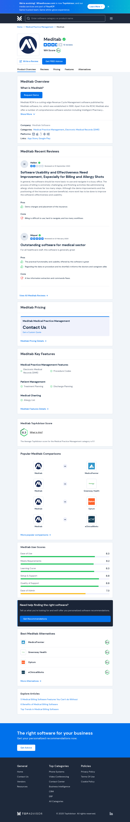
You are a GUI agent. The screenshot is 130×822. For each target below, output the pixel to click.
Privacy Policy (88, 771)
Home (20, 771)
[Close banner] (108, 6)
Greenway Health (37, 652)
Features (69, 69)
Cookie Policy (88, 781)
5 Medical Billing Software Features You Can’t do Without (49, 699)
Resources (22, 786)
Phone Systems (56, 771)
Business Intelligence (59, 786)
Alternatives (84, 69)
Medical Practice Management (48, 129)
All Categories (56, 801)
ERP (51, 796)
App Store (33, 138)
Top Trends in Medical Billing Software (40, 709)
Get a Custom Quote (32, 332)
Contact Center (57, 781)
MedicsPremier (36, 642)
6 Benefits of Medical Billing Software (39, 704)
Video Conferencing (59, 776)
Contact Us (22, 776)
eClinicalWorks (36, 672)
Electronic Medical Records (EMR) (82, 129)
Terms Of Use (88, 776)
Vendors (21, 781)
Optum (32, 662)
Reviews (44, 69)
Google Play (44, 138)
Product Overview (26, 69)
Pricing (56, 69)
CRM (51, 791)
